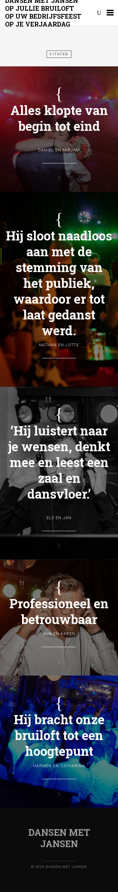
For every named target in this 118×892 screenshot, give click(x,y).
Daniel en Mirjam (59, 150)
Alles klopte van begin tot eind (59, 118)
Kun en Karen (59, 633)
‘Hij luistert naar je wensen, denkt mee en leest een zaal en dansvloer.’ (59, 462)
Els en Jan (59, 517)
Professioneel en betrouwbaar (59, 611)
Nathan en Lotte (59, 345)
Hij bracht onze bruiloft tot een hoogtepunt (59, 735)
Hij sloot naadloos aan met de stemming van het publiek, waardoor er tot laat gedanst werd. (59, 283)
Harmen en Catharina (59, 765)
